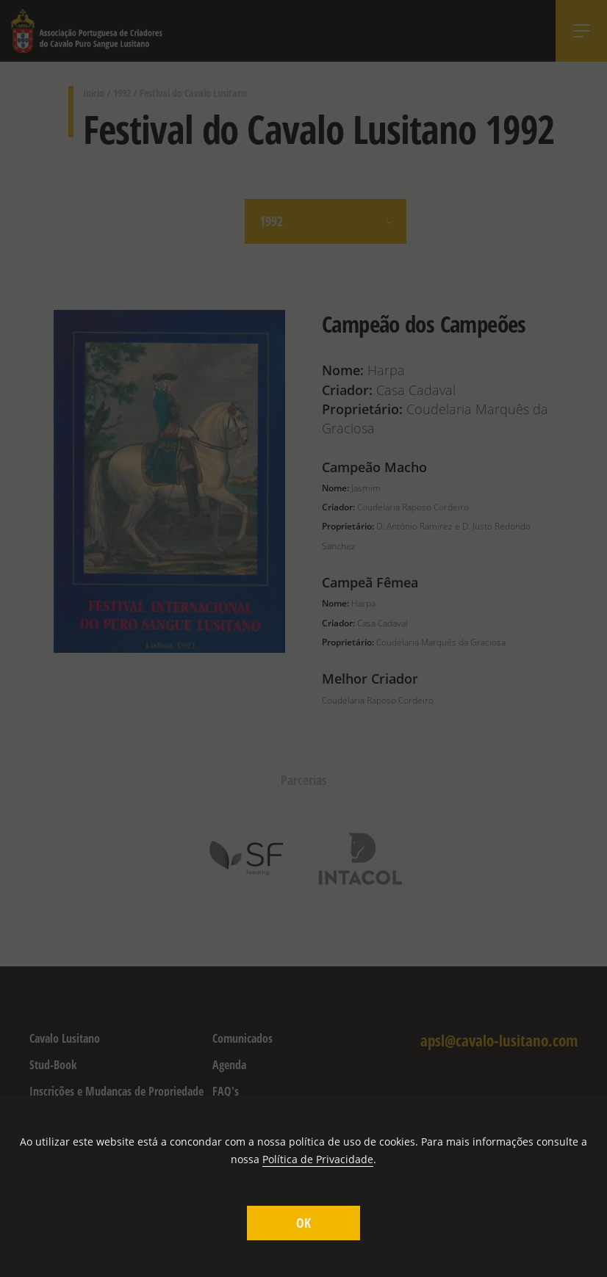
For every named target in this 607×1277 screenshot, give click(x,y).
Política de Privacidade (317, 1159)
